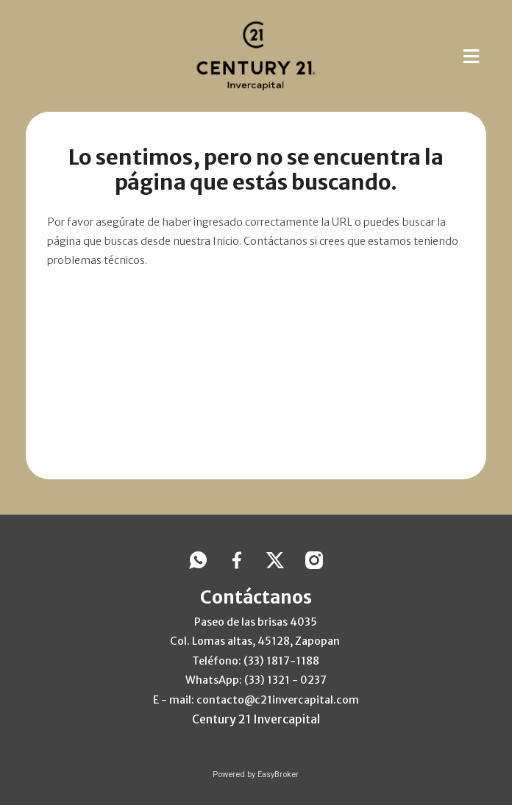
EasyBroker (278, 774)
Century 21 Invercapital (256, 719)
